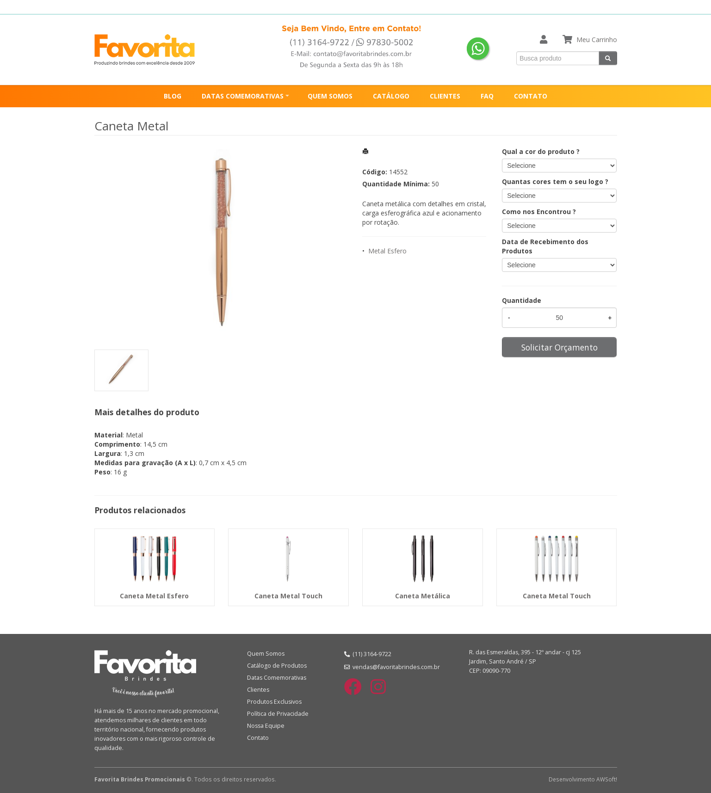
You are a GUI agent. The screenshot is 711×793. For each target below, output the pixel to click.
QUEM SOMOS (330, 96)
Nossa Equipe (265, 726)
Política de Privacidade (278, 714)
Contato (258, 738)
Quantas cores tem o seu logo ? (555, 181)
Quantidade (521, 300)
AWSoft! (606, 779)
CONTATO (530, 96)
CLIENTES (445, 96)
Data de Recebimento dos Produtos (545, 246)
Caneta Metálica (422, 595)
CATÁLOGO (391, 96)
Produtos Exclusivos (274, 702)
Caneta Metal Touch (288, 595)
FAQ (487, 96)
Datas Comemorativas (276, 678)
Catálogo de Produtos (277, 666)
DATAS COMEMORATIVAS (243, 96)
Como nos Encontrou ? (539, 211)
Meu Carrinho (596, 39)
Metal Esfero (387, 250)
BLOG (172, 96)
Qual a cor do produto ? (541, 151)
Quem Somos (265, 654)
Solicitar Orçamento (559, 347)
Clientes (258, 690)
